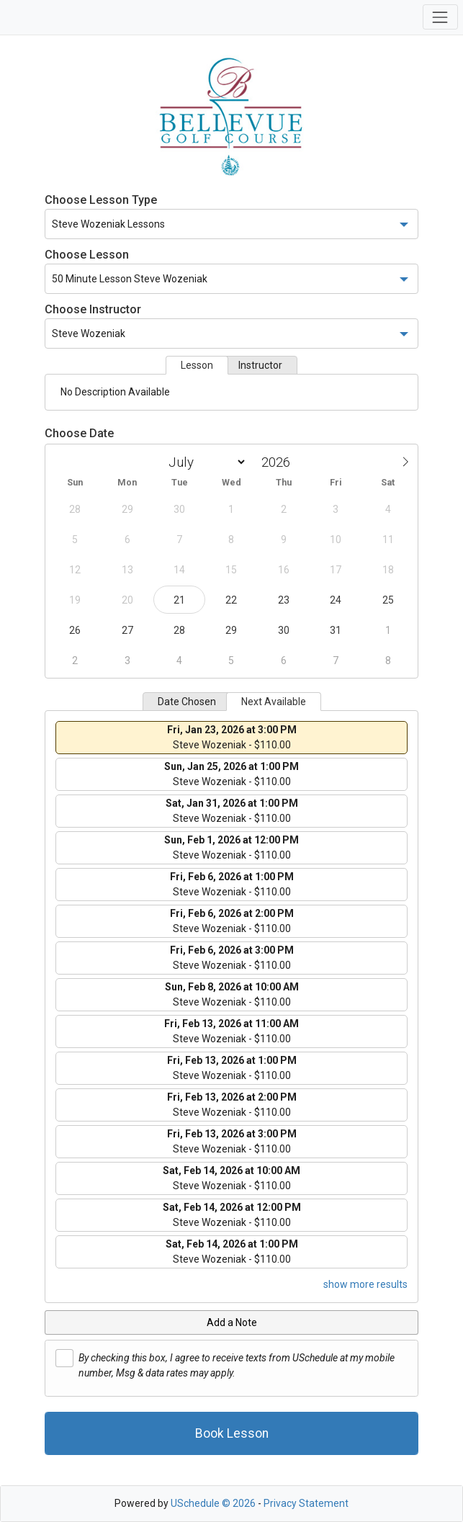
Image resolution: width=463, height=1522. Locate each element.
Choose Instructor (93, 309)
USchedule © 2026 (213, 1503)
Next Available (273, 701)
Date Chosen (187, 701)
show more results (365, 1284)
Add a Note (232, 1322)
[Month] (204, 462)
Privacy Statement (306, 1503)
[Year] (279, 462)
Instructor (260, 365)
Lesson (197, 365)
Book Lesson (232, 1433)
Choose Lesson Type (101, 200)
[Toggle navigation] (440, 17)
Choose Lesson (87, 254)
